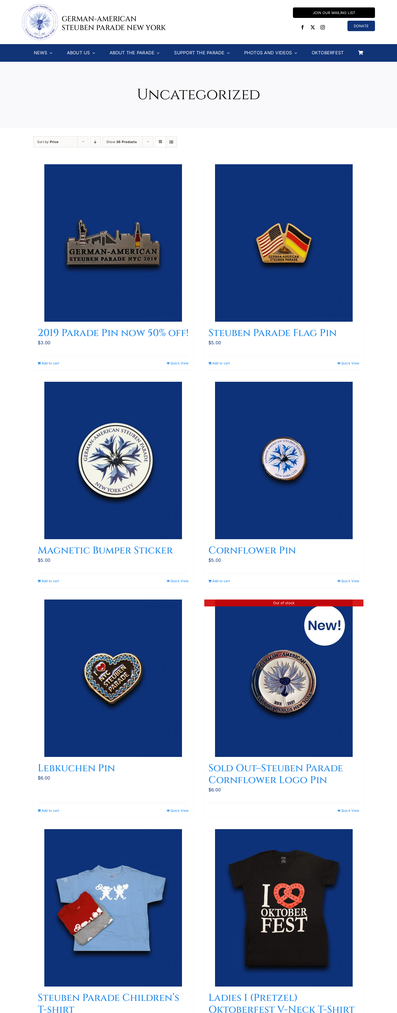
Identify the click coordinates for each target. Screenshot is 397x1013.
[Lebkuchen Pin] (113, 678)
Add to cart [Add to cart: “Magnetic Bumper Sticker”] (50, 581)
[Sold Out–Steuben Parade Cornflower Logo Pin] (283, 678)
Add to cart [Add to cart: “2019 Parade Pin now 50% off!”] (50, 363)
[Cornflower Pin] (283, 460)
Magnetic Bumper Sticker (105, 550)
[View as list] (171, 141)
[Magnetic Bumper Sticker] (113, 460)
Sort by (47, 142)
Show (121, 142)
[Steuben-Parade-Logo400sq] (40, 6)
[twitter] (313, 27)
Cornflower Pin (252, 550)
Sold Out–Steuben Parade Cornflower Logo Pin (275, 774)
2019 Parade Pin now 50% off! (113, 333)
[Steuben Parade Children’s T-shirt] (113, 908)
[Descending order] (95, 141)
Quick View (179, 363)
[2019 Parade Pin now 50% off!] (113, 243)
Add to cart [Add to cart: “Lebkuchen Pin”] (50, 810)
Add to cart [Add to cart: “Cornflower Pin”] (221, 581)
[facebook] (302, 27)
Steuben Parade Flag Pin (272, 333)
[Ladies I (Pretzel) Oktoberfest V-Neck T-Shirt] (283, 908)
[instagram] (322, 27)
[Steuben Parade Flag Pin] (283, 243)
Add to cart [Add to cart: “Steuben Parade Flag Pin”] (221, 363)
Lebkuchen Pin (76, 768)
